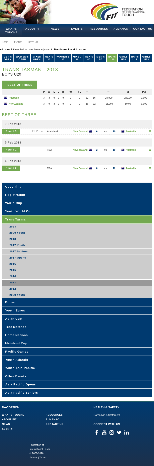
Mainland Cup (16, 343)
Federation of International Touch (13, 451)
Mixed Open (36, 58)
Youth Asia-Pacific (20, 368)
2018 (12, 239)
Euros (10, 302)
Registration (15, 194)
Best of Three (19, 84)
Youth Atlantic (16, 359)
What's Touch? (11, 30)
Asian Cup (13, 318)
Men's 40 (89, 58)
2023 (12, 226)
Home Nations (16, 335)
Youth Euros (15, 310)
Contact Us (142, 28)
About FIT (33, 28)
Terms (42, 457)
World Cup (13, 203)
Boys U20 (33, 42)
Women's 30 (63, 58)
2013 (12, 282)
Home (5, 42)
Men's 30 (49, 58)
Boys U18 (135, 58)
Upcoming (13, 186)
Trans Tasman (16, 219)
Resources (99, 28)
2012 (12, 288)
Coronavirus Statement (106, 414)
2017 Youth (17, 245)
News (55, 28)
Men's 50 (100, 58)
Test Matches (15, 327)
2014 (12, 276)
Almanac (120, 28)
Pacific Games (16, 351)
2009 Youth (17, 294)
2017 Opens (17, 257)
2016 (12, 263)
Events (77, 28)
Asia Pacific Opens (20, 384)
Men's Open (7, 58)
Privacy (33, 457)
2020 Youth (17, 232)
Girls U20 (123, 58)
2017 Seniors (18, 251)
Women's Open (22, 58)
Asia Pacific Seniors (21, 392)
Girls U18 (146, 58)
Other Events (15, 376)
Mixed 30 (77, 58)
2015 (12, 270)
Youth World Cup (18, 211)
